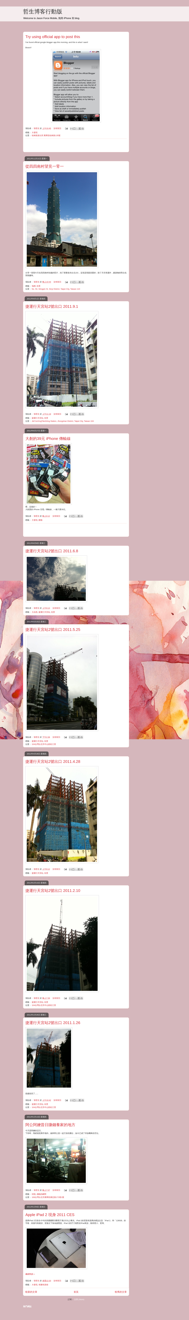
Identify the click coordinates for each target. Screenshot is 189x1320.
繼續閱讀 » (30, 1274)
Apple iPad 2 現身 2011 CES (49, 1214)
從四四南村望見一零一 (44, 166)
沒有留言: (57, 128)
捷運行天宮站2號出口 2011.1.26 (52, 1022)
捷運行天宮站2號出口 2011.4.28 (52, 761)
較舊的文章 (121, 1292)
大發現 (35, 132)
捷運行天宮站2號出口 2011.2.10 (52, 890)
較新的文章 (31, 1292)
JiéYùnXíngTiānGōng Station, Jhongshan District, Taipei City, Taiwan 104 (63, 421)
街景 (38, 286)
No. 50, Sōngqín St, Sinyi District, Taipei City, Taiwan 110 (56, 289)
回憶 (34, 1194)
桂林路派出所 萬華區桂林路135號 (46, 135)
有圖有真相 (43, 1285)
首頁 (76, 1292)
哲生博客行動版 (42, 11)
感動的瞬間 (41, 1194)
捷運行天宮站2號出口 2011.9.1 (51, 306)
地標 (34, 286)
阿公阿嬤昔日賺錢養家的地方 (50, 1125)
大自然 (35, 612)
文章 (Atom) (79, 1299)
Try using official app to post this (52, 37)
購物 (40, 520)
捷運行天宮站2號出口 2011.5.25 (52, 629)
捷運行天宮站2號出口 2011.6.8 (51, 551)
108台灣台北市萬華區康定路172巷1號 (48, 1197)
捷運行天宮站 (37, 418)
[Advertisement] (76, 145)
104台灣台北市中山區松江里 (44, 744)
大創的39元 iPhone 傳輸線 (48, 438)
